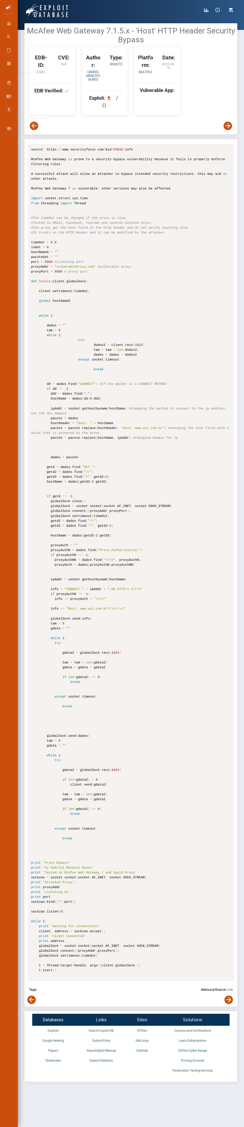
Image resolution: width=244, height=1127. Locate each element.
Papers (53, 1050)
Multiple (145, 72)
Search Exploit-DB (101, 1030)
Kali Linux (142, 1040)
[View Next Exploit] (228, 126)
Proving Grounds (192, 1060)
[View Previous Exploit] (34, 126)
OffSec (142, 1030)
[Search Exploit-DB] (231, 10)
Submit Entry (101, 1040)
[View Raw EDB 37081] (105, 105)
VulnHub (142, 1050)
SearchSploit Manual (101, 1050)
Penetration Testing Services (192, 1070)
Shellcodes (53, 1060)
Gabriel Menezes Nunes (93, 75)
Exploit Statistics (101, 1060)
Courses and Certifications (192, 1030)
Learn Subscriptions (192, 1040)
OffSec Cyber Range (192, 1050)
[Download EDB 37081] (110, 98)
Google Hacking (53, 1040)
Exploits (53, 1030)
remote (116, 64)
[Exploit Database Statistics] (206, 10)
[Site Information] (218, 10)
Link (230, 989)
